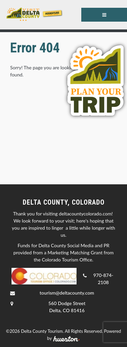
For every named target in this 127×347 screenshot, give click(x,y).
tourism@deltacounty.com (67, 293)
